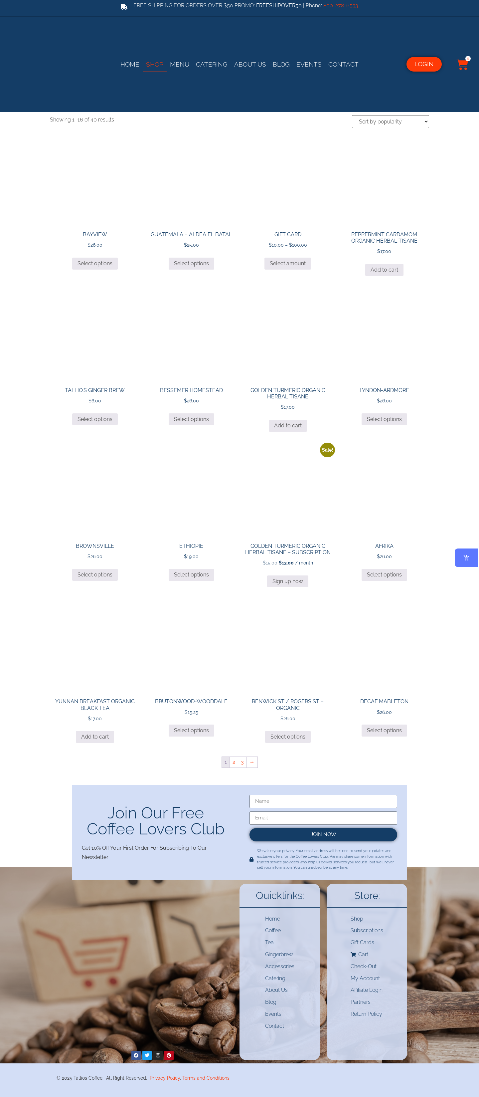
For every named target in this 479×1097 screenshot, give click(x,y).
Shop (154, 64)
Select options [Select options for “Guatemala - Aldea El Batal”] (191, 263)
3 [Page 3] (242, 761)
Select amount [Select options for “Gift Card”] (288, 263)
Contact (343, 64)
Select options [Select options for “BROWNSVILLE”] (95, 574)
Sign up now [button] (287, 580)
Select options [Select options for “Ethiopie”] (191, 574)
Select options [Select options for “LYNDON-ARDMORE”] (384, 418)
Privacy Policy (165, 1077)
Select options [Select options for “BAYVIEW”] (95, 263)
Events (309, 64)
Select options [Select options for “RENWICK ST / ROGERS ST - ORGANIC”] (287, 736)
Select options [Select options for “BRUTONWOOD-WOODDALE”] (191, 730)
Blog (281, 64)
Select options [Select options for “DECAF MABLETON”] (384, 730)
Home (129, 64)
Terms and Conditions (206, 1077)
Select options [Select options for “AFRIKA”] (384, 574)
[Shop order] (390, 120)
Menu (179, 64)
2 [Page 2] (234, 761)
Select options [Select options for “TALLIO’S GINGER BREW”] (95, 418)
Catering (212, 64)
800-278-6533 (340, 5)
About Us (250, 64)
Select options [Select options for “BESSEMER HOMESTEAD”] (191, 418)
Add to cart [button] (384, 269)
